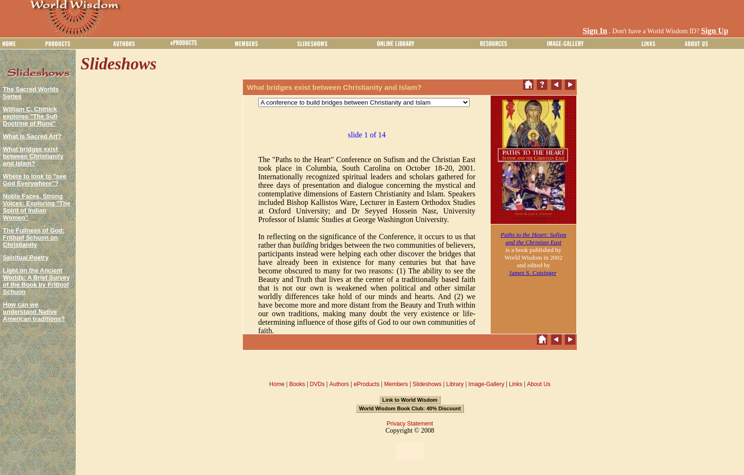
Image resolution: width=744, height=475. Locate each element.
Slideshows (427, 384)
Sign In (595, 30)
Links (516, 384)
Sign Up (714, 30)
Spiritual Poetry (26, 257)
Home (276, 384)
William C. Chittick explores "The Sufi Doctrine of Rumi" (30, 116)
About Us (538, 384)
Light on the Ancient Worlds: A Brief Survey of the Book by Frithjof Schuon (36, 281)
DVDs (317, 384)
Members (396, 384)
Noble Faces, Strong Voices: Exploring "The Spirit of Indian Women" (36, 207)
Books (297, 384)
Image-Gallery (486, 384)
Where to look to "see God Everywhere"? (34, 180)
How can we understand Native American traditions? (34, 311)
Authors (339, 384)
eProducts (367, 384)
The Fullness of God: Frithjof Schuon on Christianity (33, 237)
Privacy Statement (410, 423)
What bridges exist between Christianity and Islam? (33, 156)
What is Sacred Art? (32, 136)
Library (455, 384)
